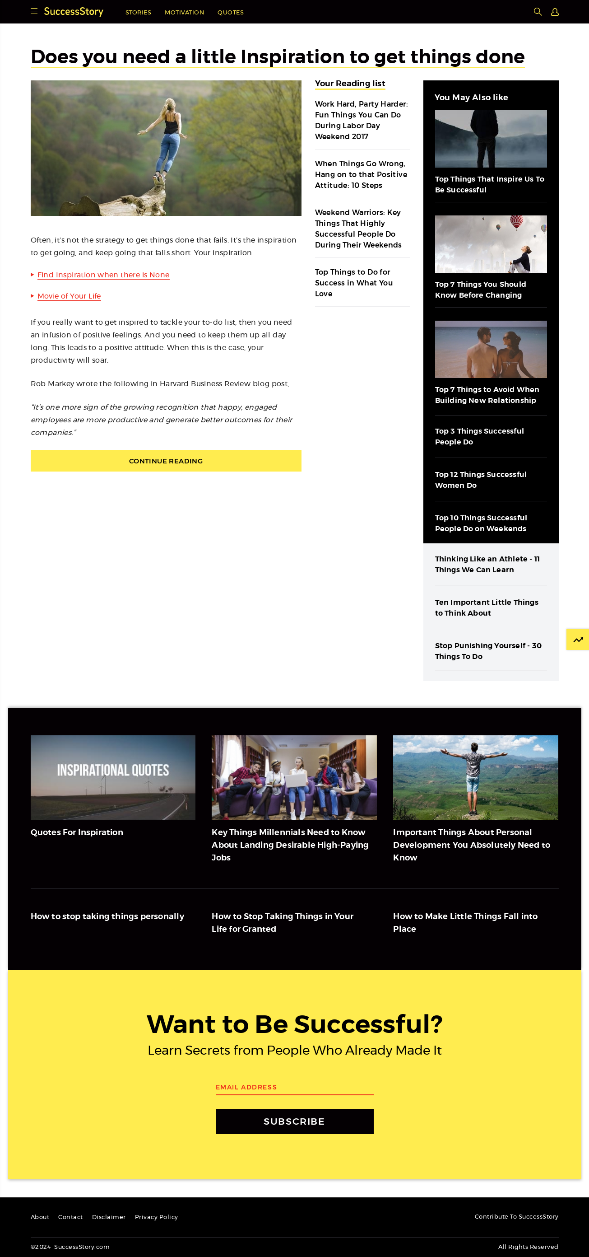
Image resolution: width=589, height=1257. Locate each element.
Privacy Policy (156, 1217)
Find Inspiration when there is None (103, 275)
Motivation (184, 13)
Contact (70, 1217)
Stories (138, 13)
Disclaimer (109, 1217)
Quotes (231, 13)
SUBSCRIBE (294, 1121)
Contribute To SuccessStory (517, 1217)
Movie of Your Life (69, 296)
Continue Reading (166, 461)
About (40, 1217)
